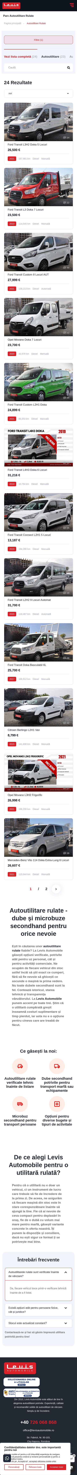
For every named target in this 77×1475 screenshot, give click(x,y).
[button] (38, 1274)
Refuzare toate (35, 1467)
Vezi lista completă (20, 56)
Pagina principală (12, 23)
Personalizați (14, 1467)
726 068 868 (38, 1422)
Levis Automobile (49, 998)
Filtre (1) (38, 39)
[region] (35, 1459)
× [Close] (74, 1455)
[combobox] (38, 93)
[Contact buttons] (7, 1458)
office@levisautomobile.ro (38, 1430)
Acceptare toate (56, 1467)
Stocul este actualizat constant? (27, 1323)
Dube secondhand (57, 1078)
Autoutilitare (53, 56)
